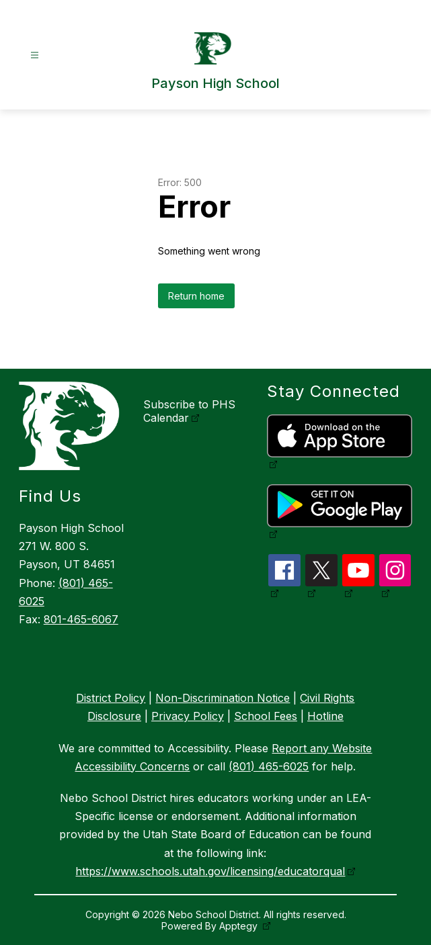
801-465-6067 (81, 619)
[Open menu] (34, 55)
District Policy (110, 698)
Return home (196, 296)
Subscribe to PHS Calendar (189, 411)
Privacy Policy (187, 716)
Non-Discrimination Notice (222, 698)
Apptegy (239, 926)
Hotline (325, 716)
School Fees (265, 716)
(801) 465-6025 (269, 766)
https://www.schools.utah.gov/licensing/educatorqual (210, 871)
